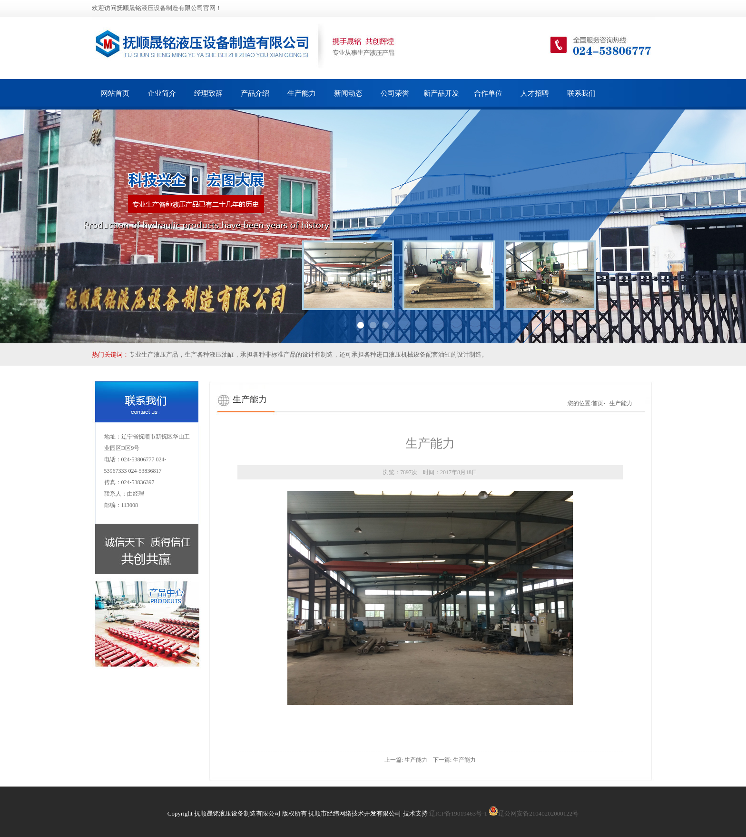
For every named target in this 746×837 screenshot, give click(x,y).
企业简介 (161, 93)
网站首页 (115, 93)
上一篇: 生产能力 (405, 760)
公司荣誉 (395, 93)
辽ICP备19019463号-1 (458, 813)
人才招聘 (534, 93)
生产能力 (301, 93)
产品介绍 (255, 93)
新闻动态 (348, 93)
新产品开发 (441, 93)
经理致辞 (208, 93)
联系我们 (581, 93)
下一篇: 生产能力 (454, 760)
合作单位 (488, 93)
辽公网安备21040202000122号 (534, 813)
